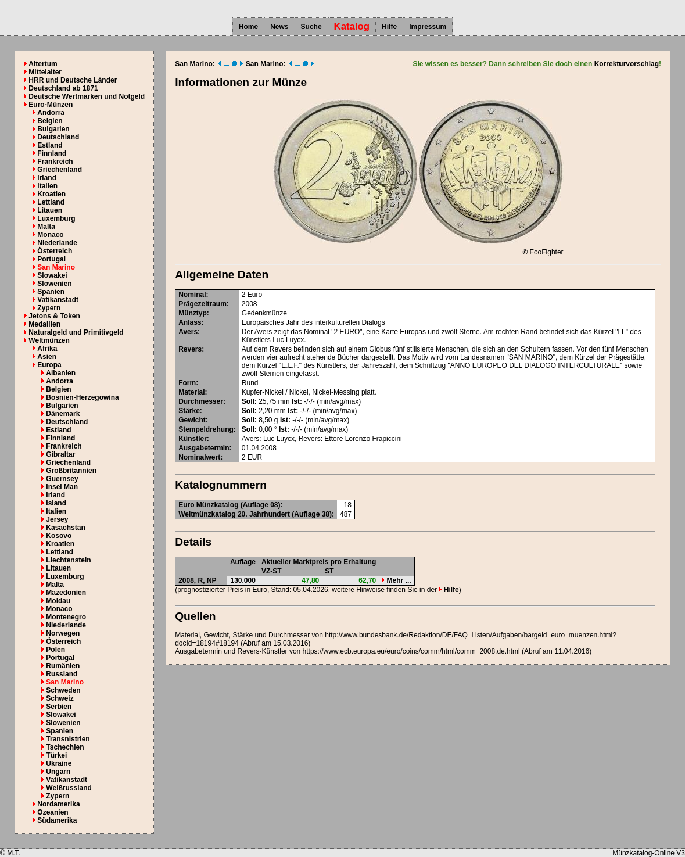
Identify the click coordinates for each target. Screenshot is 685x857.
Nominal (192, 295)
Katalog (352, 26)
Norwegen (63, 633)
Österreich (54, 251)
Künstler (192, 439)
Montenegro (66, 617)
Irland (46, 178)
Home (248, 27)
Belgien (49, 121)
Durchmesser (200, 401)
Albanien (61, 373)
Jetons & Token (54, 316)
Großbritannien (71, 471)
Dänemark (63, 414)
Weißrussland (68, 788)
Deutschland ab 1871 (63, 88)
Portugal (51, 259)
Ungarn (58, 772)
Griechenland (59, 170)
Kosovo (58, 536)
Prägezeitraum (202, 304)
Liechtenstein (68, 560)
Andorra (50, 113)
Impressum (427, 27)
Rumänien (63, 666)
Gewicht (192, 420)
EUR (255, 457)
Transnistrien (67, 739)
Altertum (42, 64)
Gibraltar (60, 454)
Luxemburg (56, 218)
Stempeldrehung (206, 429)
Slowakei (52, 275)
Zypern (48, 308)
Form (187, 383)
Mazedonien (66, 593)
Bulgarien (53, 129)
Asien (46, 357)
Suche (311, 27)
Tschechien (65, 747)
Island (56, 503)
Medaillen (44, 324)
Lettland (50, 202)
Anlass (189, 322)
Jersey (57, 519)
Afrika (47, 349)
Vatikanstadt (57, 300)
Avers (188, 332)
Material (191, 392)
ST (329, 571)
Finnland (51, 153)
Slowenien (54, 283)
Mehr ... (396, 580)
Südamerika (57, 820)
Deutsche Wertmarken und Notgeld (86, 96)
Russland (61, 674)
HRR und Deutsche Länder (72, 80)
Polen (55, 650)
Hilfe (389, 27)
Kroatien (51, 194)
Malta (46, 227)
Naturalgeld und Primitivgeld (75, 332)
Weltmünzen (48, 340)
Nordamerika (58, 804)
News (279, 27)
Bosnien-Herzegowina (82, 397)
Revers (190, 349)
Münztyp (192, 313)
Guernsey (62, 479)
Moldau (58, 601)
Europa (49, 365)
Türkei (56, 755)
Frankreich (55, 161)
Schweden (63, 690)
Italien (47, 186)
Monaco (50, 235)
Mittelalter (45, 72)
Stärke (189, 411)
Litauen (49, 210)
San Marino (56, 267)
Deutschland (58, 137)
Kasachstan (65, 527)
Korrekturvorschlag (626, 64)
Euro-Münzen (50, 105)
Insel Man (62, 487)
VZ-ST (271, 571)
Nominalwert (199, 457)
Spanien (50, 292)
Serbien (58, 706)
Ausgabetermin (203, 448)
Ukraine (58, 763)
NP (212, 580)
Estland (49, 145)
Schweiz (59, 698)
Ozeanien (52, 812)
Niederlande (57, 243)
